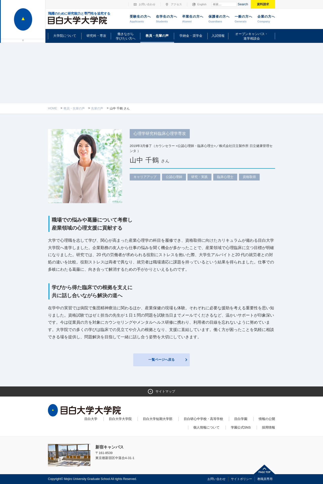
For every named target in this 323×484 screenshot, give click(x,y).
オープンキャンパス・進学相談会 (251, 36)
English (201, 4)
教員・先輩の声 (157, 36)
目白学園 (240, 419)
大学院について (64, 36)
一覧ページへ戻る (161, 359)
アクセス (176, 4)
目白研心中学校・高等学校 (203, 419)
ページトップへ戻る (264, 469)
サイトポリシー (241, 479)
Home (52, 108)
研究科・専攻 (96, 36)
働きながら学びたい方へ (126, 36)
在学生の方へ (166, 19)
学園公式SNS (241, 427)
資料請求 (263, 4)
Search (243, 4)
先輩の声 (97, 108)
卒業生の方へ (192, 19)
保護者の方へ (219, 19)
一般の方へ (243, 19)
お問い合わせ (147, 4)
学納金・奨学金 (190, 36)
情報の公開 (267, 419)
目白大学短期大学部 (157, 419)
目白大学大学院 (120, 419)
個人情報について (206, 427)
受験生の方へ (140, 19)
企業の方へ (266, 19)
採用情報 (268, 427)
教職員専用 (265, 479)
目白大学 (90, 419)
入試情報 (218, 36)
